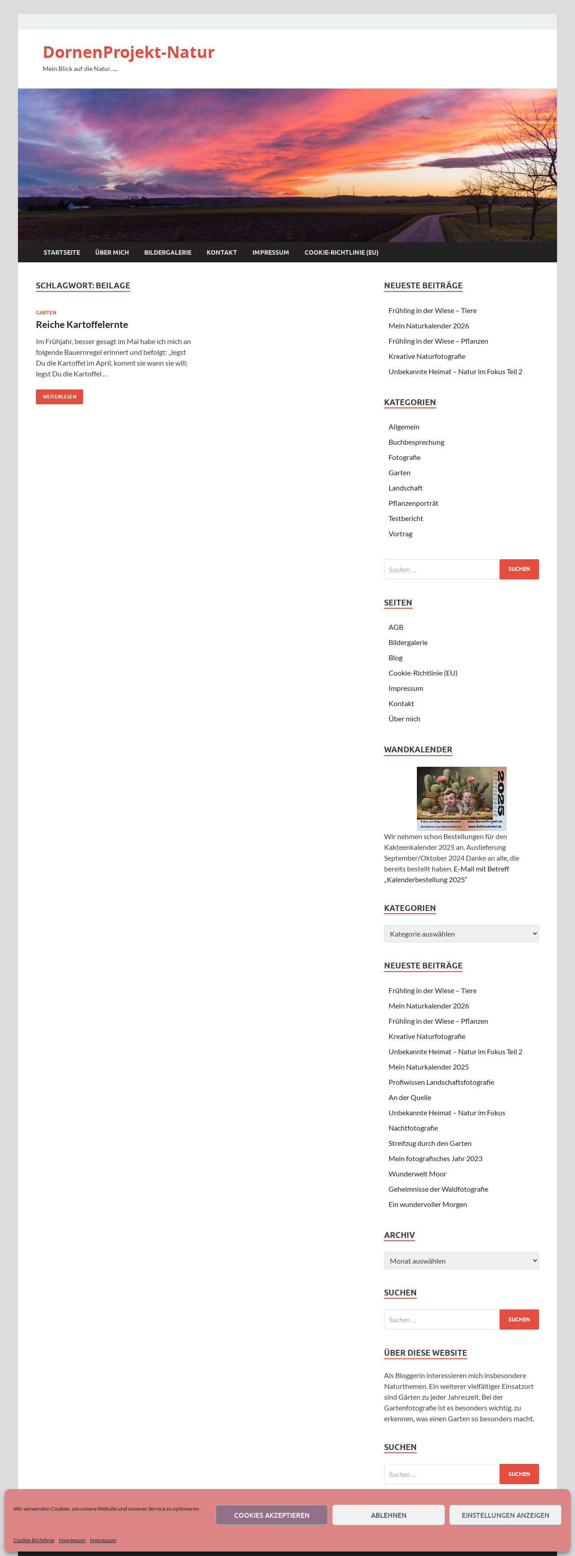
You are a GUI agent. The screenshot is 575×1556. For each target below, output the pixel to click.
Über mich (112, 252)
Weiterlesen (56, 394)
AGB (396, 627)
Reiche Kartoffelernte (82, 324)
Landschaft (406, 487)
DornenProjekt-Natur (129, 52)
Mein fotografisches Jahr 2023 (435, 1158)
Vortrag (400, 533)
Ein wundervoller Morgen (428, 1204)
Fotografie (404, 457)
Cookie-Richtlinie (33, 1540)
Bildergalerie (167, 252)
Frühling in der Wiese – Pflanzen (438, 340)
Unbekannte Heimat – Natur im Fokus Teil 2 (455, 371)
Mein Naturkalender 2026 (429, 325)
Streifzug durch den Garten (430, 1143)
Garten (46, 312)
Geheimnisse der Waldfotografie (438, 1189)
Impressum (72, 1540)
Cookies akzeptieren (272, 1515)
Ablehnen (389, 1515)
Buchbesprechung (416, 442)
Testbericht (406, 518)
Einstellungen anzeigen (505, 1515)
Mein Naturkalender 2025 (429, 1066)
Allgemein (404, 426)
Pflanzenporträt (413, 503)
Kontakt (222, 252)
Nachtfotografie (413, 1127)
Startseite (62, 252)
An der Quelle (410, 1097)
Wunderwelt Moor (418, 1173)
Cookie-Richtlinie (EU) (342, 252)
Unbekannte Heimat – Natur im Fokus (447, 1112)
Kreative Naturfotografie (427, 356)
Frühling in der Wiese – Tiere (433, 310)
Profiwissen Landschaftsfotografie (441, 1082)
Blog (395, 657)
